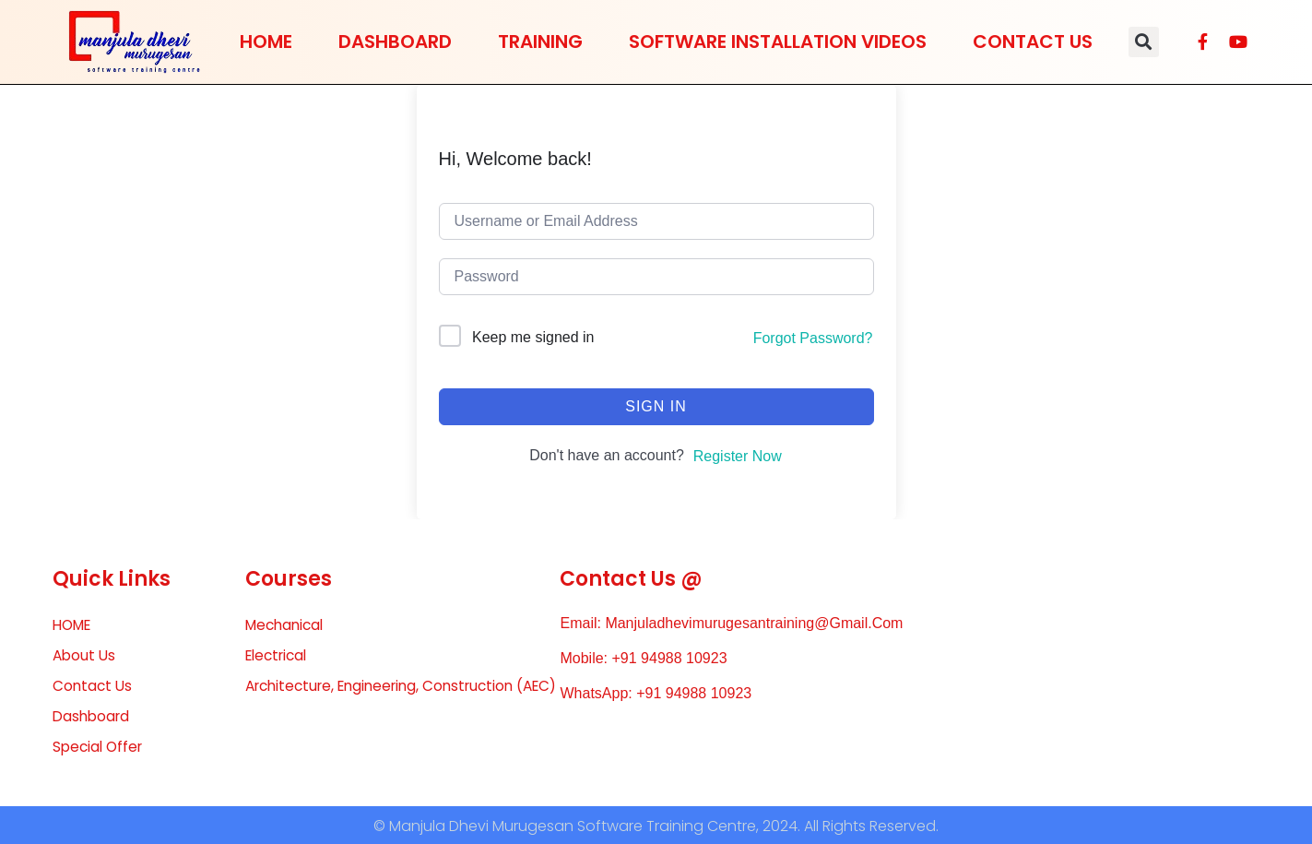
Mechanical (287, 625)
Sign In (656, 406)
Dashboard (395, 41)
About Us (85, 656)
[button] (1144, 42)
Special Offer (100, 750)
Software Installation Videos (778, 41)
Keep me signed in (533, 337)
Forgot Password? (813, 338)
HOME (266, 41)
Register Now (737, 456)
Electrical (279, 656)
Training (540, 41)
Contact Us (1033, 41)
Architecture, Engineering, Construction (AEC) (388, 698)
